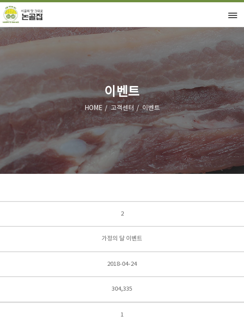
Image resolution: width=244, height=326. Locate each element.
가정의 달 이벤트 (122, 238)
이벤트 (151, 108)
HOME (93, 108)
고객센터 (122, 108)
